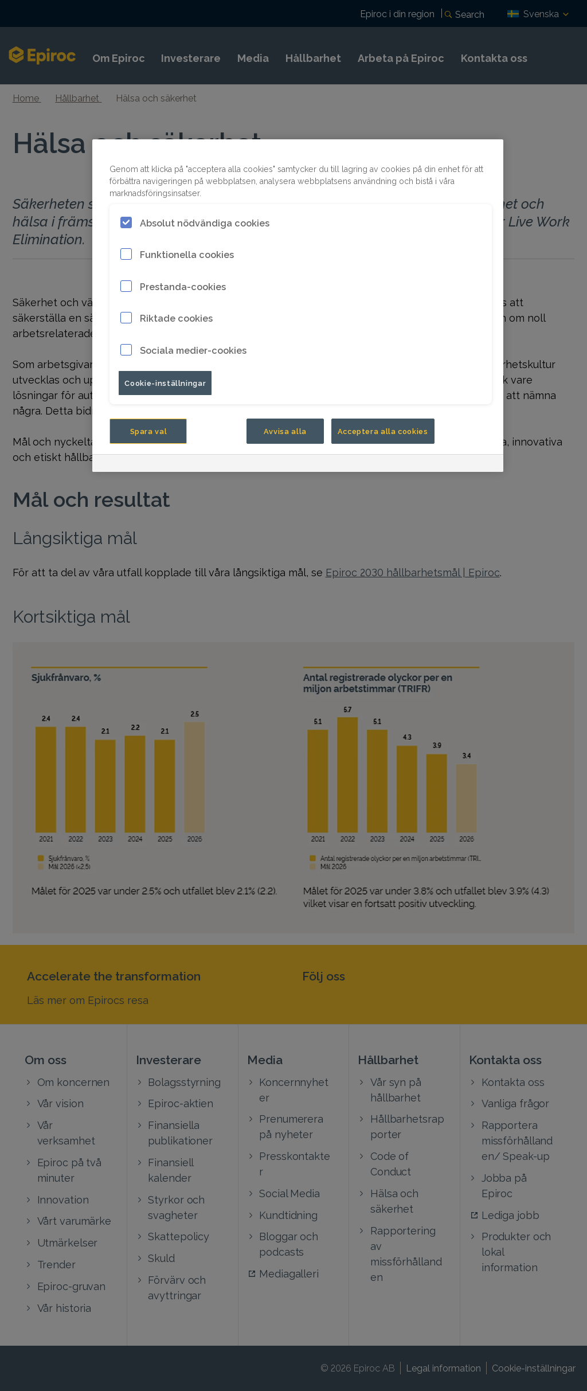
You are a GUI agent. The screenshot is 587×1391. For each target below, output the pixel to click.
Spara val (148, 430)
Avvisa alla (285, 430)
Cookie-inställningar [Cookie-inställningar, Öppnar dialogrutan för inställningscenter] (165, 382)
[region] (297, 305)
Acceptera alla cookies (383, 430)
